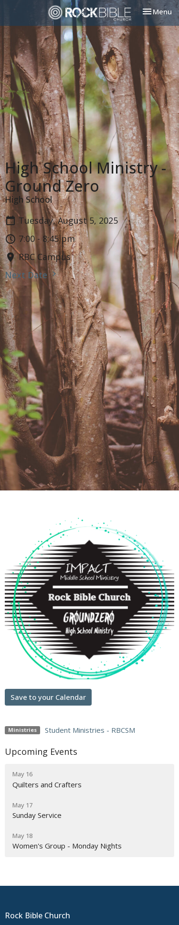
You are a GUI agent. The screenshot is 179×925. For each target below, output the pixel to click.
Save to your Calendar (48, 697)
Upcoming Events (41, 751)
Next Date (32, 275)
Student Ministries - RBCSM (90, 730)
